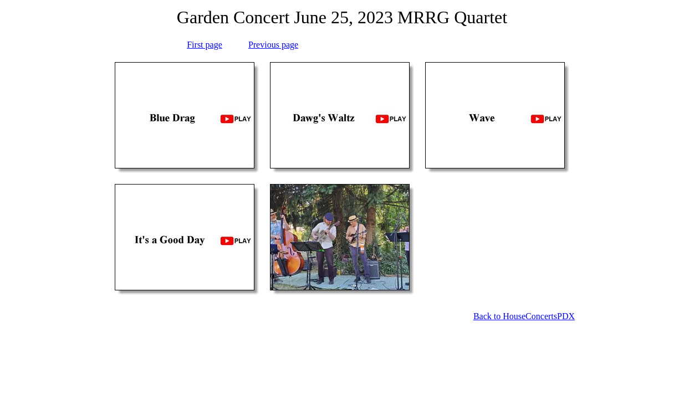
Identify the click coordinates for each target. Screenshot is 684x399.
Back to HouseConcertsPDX (524, 316)
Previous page (273, 44)
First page (204, 44)
